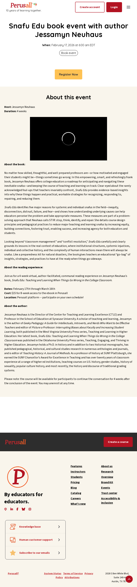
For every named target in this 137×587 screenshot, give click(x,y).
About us (107, 466)
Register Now (68, 74)
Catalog (76, 493)
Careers (76, 498)
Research (107, 472)
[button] (128, 7)
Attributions (72, 577)
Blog (74, 488)
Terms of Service (73, 573)
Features (76, 466)
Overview (107, 477)
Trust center (109, 493)
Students (77, 477)
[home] (23, 7)
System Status (52, 573)
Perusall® (13, 573)
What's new (78, 504)
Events (105, 488)
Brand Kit (107, 482)
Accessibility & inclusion (110, 500)
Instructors (78, 472)
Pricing (75, 482)
